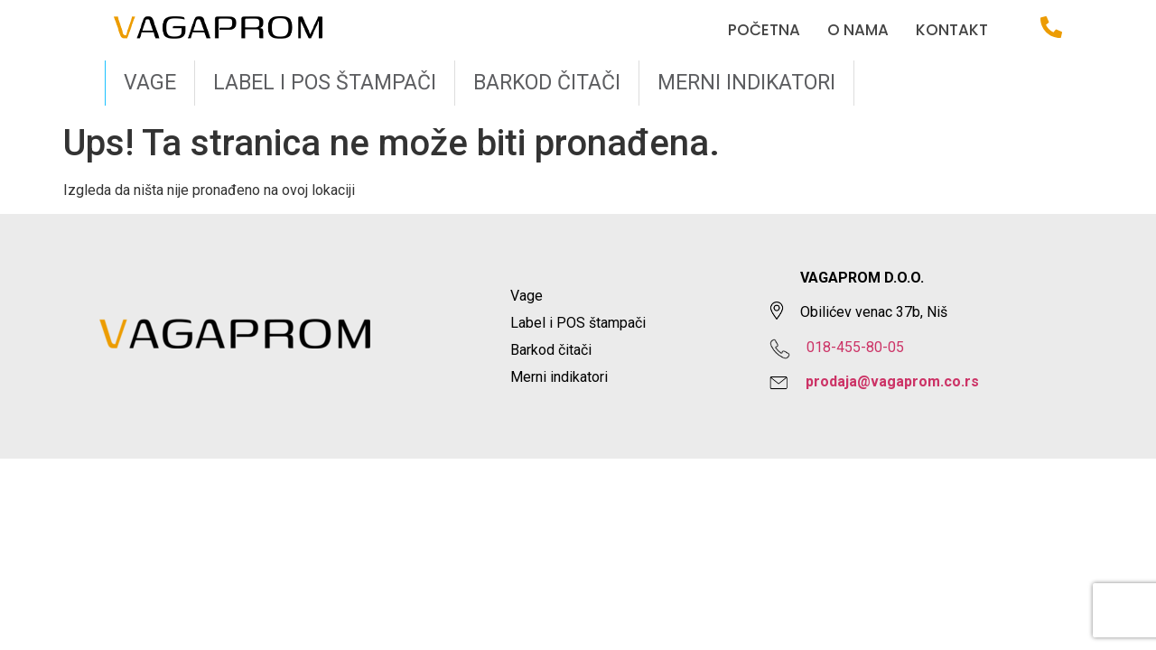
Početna (764, 30)
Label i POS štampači (324, 82)
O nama (858, 30)
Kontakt (952, 30)
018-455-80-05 (855, 347)
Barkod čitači (546, 82)
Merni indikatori (746, 82)
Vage (150, 82)
